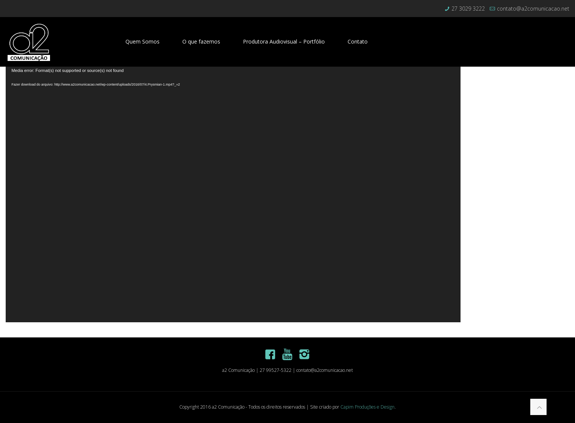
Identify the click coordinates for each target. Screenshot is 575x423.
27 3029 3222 (468, 8)
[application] (233, 194)
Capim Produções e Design (367, 407)
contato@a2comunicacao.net (533, 8)
